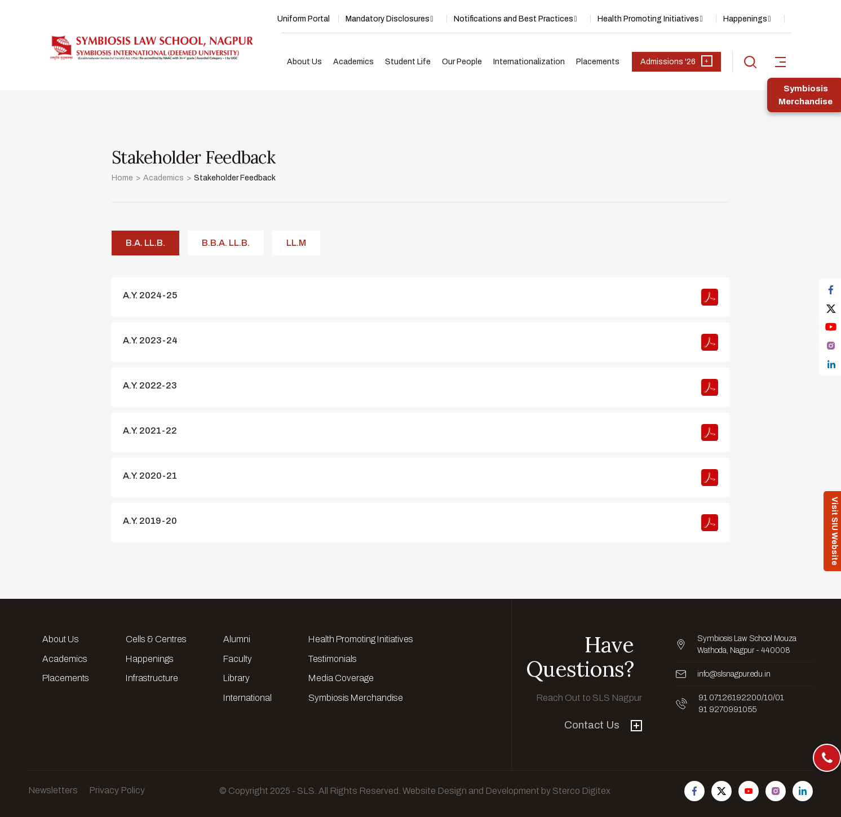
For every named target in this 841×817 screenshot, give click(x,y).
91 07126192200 (730, 698)
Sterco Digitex (581, 791)
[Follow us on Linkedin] (803, 791)
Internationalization (529, 62)
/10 (767, 698)
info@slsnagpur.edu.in (734, 674)
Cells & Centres (156, 639)
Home (122, 178)
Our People (462, 62)
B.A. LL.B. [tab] (145, 243)
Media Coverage (341, 678)
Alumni (236, 639)
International (247, 698)
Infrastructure (152, 678)
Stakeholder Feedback (235, 178)
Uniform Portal (303, 19)
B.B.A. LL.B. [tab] (226, 243)
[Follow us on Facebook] (694, 791)
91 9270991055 (727, 709)
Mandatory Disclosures (388, 19)
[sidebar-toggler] (780, 62)
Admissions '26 (676, 61)
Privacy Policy (117, 790)
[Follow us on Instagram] (775, 791)
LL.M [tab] (296, 243)
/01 (778, 698)
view (420, 297)
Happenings (745, 19)
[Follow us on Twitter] (721, 791)
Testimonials (332, 659)
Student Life (408, 62)
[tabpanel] (420, 409)
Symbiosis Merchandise (355, 698)
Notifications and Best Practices (513, 19)
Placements (597, 62)
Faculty (237, 659)
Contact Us (603, 725)
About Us (304, 62)
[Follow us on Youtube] (748, 791)
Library (236, 678)
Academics (353, 62)
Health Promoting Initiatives (648, 19)
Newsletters (53, 790)
